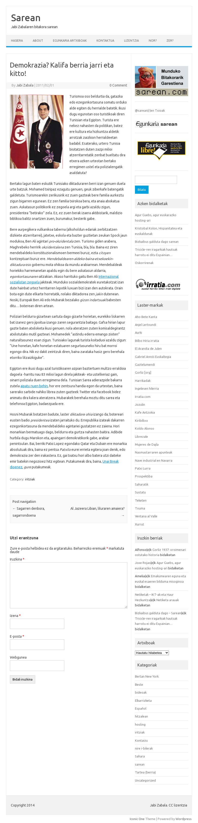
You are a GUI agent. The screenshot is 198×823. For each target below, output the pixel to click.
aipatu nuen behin (34, 386)
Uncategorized (145, 780)
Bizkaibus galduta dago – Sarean (158, 613)
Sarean (26, 17)
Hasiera (17, 40)
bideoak (141, 692)
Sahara (140, 756)
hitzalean (141, 716)
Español (140, 708)
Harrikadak (142, 380)
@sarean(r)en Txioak (150, 110)
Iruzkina (17, 559)
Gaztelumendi (145, 364)
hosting (140, 724)
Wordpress (184, 819)
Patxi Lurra (142, 468)
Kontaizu (141, 740)
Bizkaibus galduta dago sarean (157, 241)
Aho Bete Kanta (146, 316)
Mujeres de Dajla (147, 444)
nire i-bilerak (144, 748)
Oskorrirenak (144, 262)
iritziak (30, 479)
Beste (139, 684)
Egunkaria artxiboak (70, 40)
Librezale (141, 436)
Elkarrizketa (143, 700)
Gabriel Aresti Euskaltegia (153, 356)
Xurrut (139, 524)
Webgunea (18, 657)
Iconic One (137, 819)
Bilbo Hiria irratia (147, 340)
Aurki (138, 332)
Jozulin (140, 404)
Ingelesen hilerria (147, 388)
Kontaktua (105, 40)
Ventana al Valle (146, 516)
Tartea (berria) (145, 772)
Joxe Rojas (142, 562)
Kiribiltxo (141, 420)
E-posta (17, 636)
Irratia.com (142, 396)
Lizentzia (131, 40)
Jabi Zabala (24, 85)
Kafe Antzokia (145, 412)
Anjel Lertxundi (145, 324)
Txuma (140, 508)
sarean (140, 764)
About (38, 40)
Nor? (153, 40)
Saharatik (141, 484)
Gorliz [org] (143, 372)
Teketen (141, 500)
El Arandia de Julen (148, 348)
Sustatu (140, 492)
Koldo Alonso (144, 428)
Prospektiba (143, 476)
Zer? (169, 40)
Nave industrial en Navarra (153, 460)
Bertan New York (147, 676)
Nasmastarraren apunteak (153, 452)
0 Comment (118, 85)
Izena (15, 616)
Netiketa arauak (167, 600)
